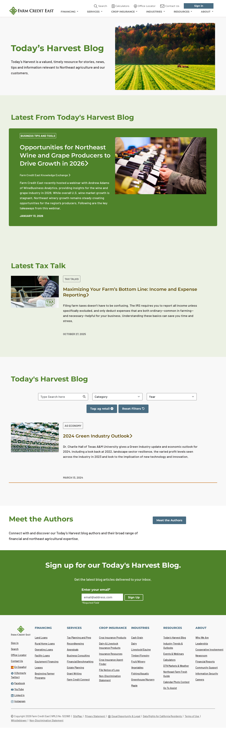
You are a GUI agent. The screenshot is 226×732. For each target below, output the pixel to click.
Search (15, 649)
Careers (199, 679)
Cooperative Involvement (209, 649)
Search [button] (100, 6)
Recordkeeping (75, 643)
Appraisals (72, 649)
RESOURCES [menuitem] (182, 11)
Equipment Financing (46, 661)
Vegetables (137, 667)
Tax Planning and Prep (79, 637)
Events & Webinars (173, 653)
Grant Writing (74, 673)
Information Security (206, 673)
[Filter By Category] (117, 396)
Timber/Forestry (140, 655)
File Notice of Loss (109, 670)
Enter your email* (96, 590)
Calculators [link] (120, 6)
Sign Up (134, 597)
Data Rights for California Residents (162, 716)
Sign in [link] (198, 5)
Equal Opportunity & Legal (124, 716)
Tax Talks (72, 279)
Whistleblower (19, 720)
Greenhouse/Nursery (142, 679)
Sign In (15, 643)
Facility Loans (42, 655)
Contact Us (17, 661)
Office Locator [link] (145, 6)
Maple (134, 685)
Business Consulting (78, 655)
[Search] (84, 396)
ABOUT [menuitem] (206, 11)
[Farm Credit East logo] (31, 11)
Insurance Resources (110, 653)
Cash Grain (137, 637)
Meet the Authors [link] (169, 520)
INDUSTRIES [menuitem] (154, 11)
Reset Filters (135, 410)
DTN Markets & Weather (176, 665)
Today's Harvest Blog (174, 637)
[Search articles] (59, 396)
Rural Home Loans (45, 643)
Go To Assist (170, 688)
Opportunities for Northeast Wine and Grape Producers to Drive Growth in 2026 (65, 156)
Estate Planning (75, 667)
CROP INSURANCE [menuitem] (123, 11)
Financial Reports (205, 661)
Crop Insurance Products (112, 637)
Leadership (201, 643)
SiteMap (77, 716)
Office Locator (18, 655)
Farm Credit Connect (78, 679)
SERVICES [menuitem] (93, 11)
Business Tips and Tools (38, 135)
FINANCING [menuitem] (68, 11)
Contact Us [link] (169, 6)
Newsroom (201, 655)
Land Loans (41, 637)
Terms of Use (192, 716)
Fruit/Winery (138, 661)
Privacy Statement (95, 716)
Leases (39, 667)
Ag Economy (73, 425)
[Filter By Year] (172, 396)
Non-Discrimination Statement (46, 720)
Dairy (134, 643)
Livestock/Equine (141, 649)
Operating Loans (44, 649)
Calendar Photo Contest (176, 682)
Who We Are (202, 637)
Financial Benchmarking (80, 661)
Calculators (169, 659)
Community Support (206, 667)
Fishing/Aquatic (140, 673)
